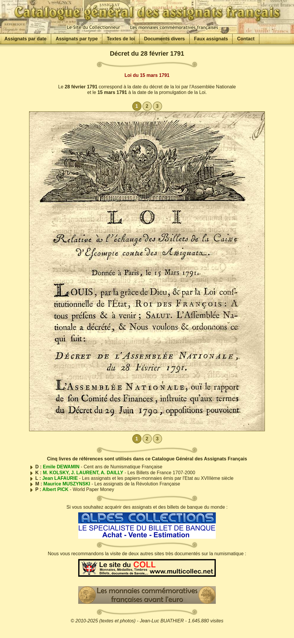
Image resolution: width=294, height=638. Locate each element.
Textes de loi (121, 38)
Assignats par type (77, 38)
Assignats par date (25, 38)
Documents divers (164, 38)
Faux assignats (211, 38)
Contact (246, 38)
